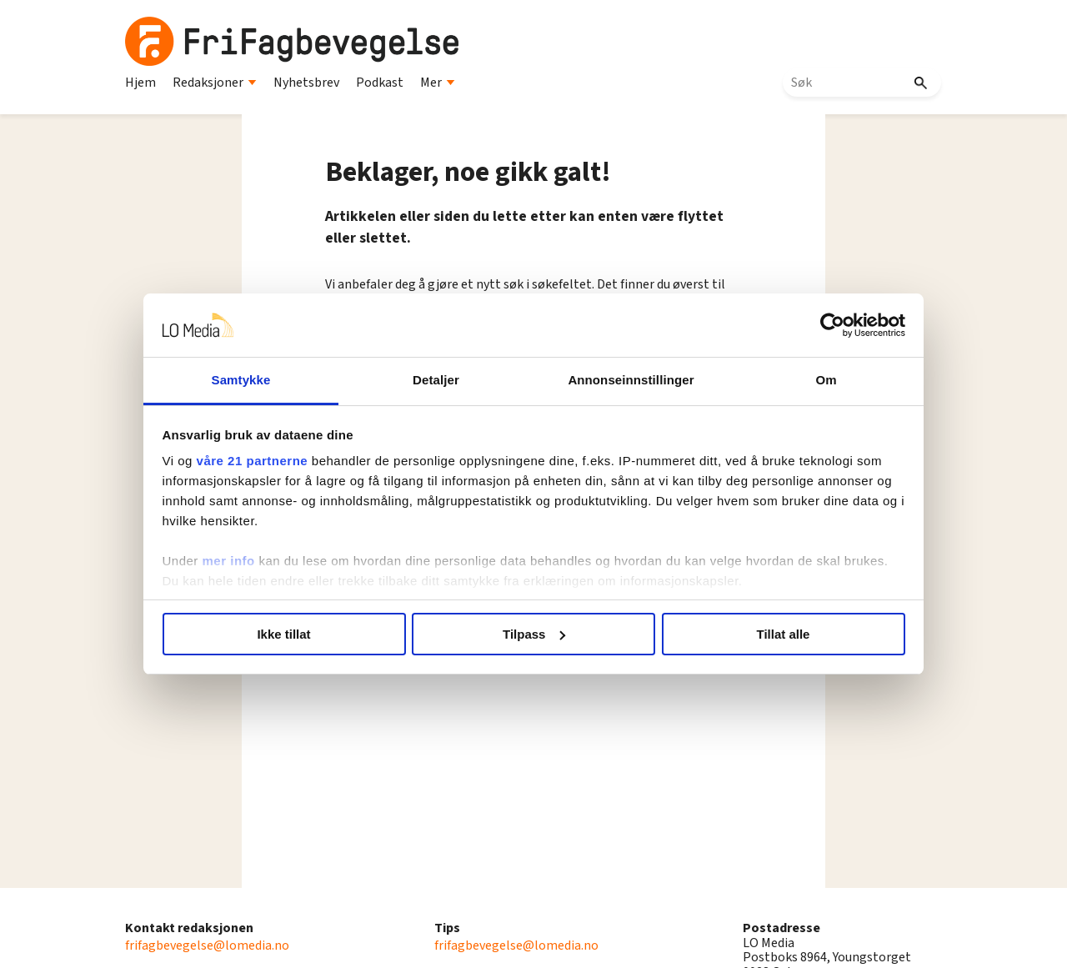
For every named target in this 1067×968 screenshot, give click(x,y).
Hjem (140, 82)
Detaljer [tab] (440, 380)
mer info (244, 561)
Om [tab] (814, 380)
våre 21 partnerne (267, 461)
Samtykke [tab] (252, 380)
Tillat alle (773, 634)
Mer (437, 82)
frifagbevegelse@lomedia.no (207, 945)
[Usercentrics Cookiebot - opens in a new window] (817, 325)
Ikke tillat (293, 634)
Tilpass (534, 634)
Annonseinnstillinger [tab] (627, 380)
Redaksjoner (215, 82)
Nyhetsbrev (306, 82)
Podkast (379, 82)
